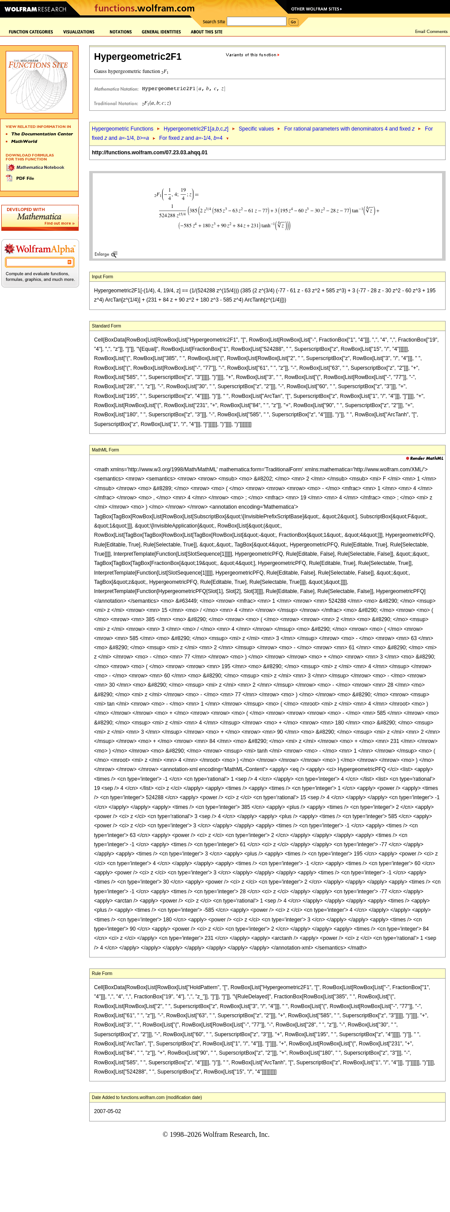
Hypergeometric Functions (122, 129)
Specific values (256, 129)
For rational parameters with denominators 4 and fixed (349, 129)
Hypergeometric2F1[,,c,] (195, 129)
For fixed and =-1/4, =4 (190, 138)
